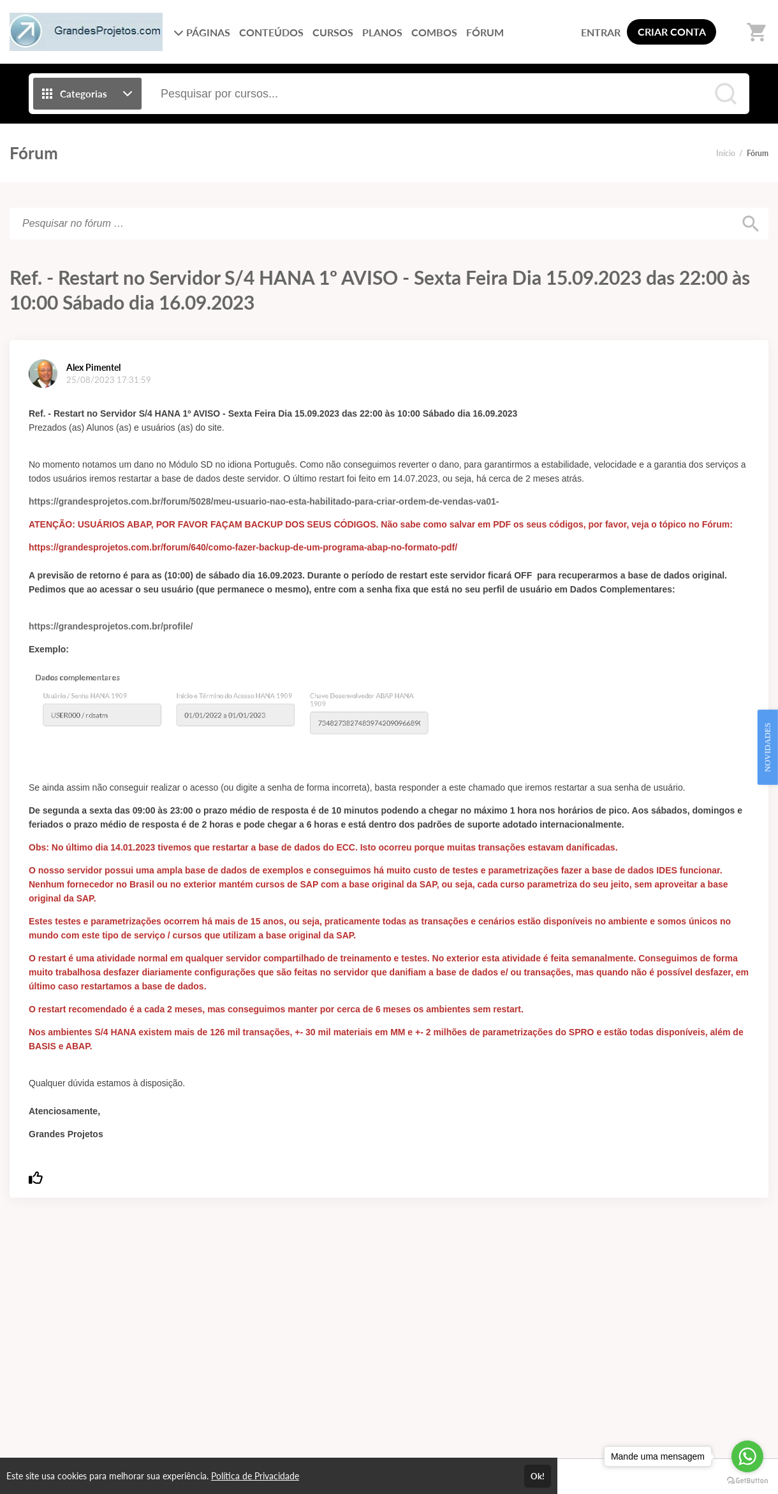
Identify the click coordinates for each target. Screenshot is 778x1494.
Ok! (538, 1476)
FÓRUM (485, 32)
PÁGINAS (201, 32)
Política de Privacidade (255, 1475)
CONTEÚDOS (271, 32)
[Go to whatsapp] (747, 1456)
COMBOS (434, 32)
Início (725, 153)
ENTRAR (600, 32)
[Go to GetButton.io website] (747, 1481)
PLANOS (382, 32)
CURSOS (332, 32)
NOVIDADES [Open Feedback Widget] (767, 747)
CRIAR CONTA (672, 31)
